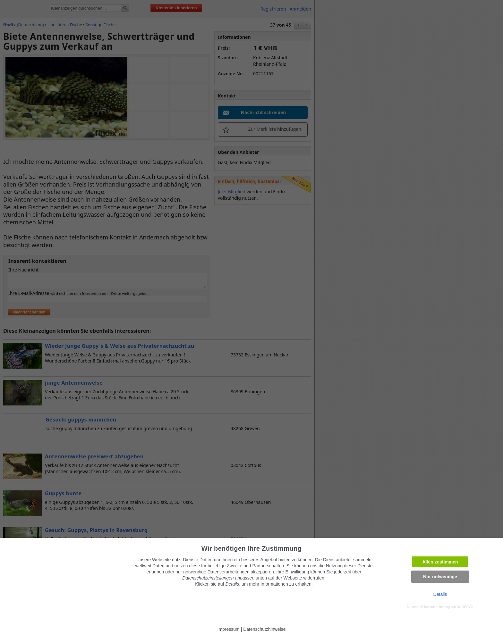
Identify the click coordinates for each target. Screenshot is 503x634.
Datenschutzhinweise (264, 629)
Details (440, 594)
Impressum (228, 629)
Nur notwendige (440, 576)
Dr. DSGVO (465, 607)
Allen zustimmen (440, 561)
